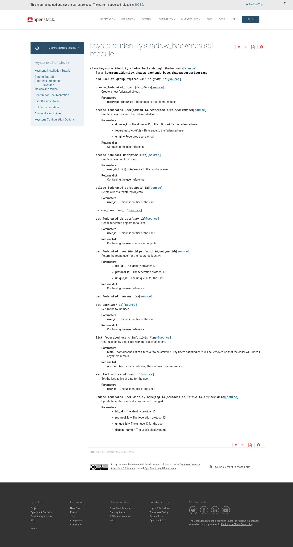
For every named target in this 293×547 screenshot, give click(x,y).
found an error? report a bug (229, 467)
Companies (76, 520)
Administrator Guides (48, 113)
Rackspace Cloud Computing (237, 524)
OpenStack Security (41, 512)
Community (167, 19)
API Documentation (120, 516)
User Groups (77, 508)
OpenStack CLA (158, 520)
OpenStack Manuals (121, 508)
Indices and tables (46, 89)
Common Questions (41, 516)
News (34, 528)
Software (107, 19)
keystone (48, 85)
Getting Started (44, 76)
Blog (210, 19)
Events (147, 19)
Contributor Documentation (52, 95)
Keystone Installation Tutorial (53, 70)
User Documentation (48, 101)
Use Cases (128, 19)
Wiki (112, 520)
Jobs (72, 516)
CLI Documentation (47, 107)
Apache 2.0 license (248, 521)
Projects (35, 508)
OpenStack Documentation (64, 48)
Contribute (76, 524)
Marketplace (190, 19)
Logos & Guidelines (160, 508)
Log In (250, 19)
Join (235, 19)
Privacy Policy (157, 516)
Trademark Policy (159, 512)
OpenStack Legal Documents (160, 468)
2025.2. (139, 4)
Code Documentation (48, 80)
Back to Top (254, 4)
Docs (222, 19)
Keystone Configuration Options (55, 119)
